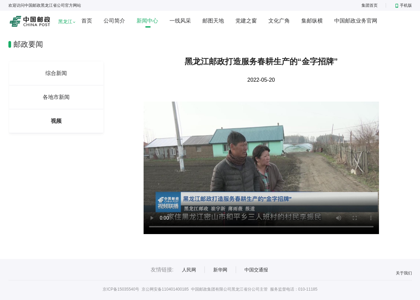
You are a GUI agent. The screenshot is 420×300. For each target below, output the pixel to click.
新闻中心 (147, 21)
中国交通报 (256, 269)
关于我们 (404, 273)
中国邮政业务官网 (355, 21)
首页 (86, 21)
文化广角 (279, 21)
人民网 (189, 269)
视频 (56, 121)
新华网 (220, 269)
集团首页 (369, 5)
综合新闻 (56, 73)
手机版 (403, 5)
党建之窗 (246, 21)
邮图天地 (213, 21)
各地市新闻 (56, 97)
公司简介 (114, 21)
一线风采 (180, 21)
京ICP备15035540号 (121, 289)
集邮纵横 (312, 21)
